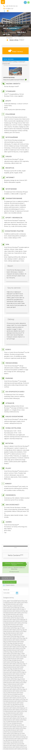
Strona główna (9, 37)
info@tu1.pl (9, 8)
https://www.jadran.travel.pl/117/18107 (13, 79)
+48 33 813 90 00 (11, 6)
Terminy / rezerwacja (15, 51)
